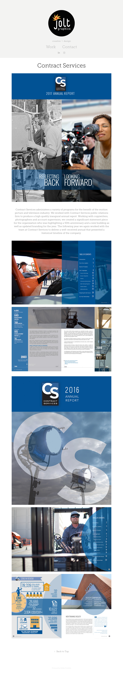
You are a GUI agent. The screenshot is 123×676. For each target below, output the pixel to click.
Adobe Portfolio (65, 668)
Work (51, 47)
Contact (69, 47)
